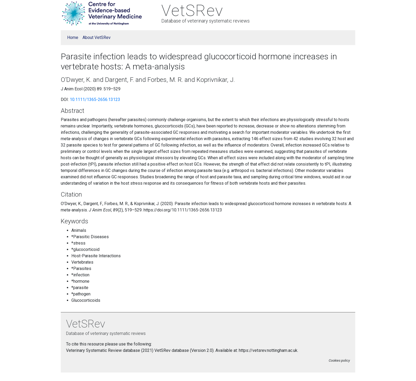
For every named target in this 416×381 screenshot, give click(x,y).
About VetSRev (97, 37)
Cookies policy (339, 360)
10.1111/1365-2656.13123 (95, 99)
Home (72, 37)
